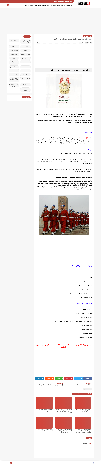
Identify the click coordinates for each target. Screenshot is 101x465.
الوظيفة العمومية (68, 5)
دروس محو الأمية (29, 5)
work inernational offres (25, 89)
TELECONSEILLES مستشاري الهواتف (13, 85)
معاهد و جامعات (14, 70)
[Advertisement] (50, 21)
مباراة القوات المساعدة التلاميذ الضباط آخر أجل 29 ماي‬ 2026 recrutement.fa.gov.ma (65, 431)
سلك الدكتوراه (14, 54)
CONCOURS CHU (25, 78)
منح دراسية (49, 5)
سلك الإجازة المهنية (25, 54)
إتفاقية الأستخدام (61, 1)
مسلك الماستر (25, 70)
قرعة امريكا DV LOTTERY (14, 62)
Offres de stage (25, 84)
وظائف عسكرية (37, 5)
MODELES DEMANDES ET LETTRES (14, 79)
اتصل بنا (55, 1)
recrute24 (79, 462)
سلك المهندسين (25, 58)
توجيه (54, 5)
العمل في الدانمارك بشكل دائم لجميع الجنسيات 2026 (25, 41)
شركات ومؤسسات (14, 58)
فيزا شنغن (25, 61)
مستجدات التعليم (14, 67)
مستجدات (44, 5)
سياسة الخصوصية (68, 1)
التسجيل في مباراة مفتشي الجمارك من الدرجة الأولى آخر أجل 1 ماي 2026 (64, 411)
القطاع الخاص (60, 5)
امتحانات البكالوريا (14, 46)
